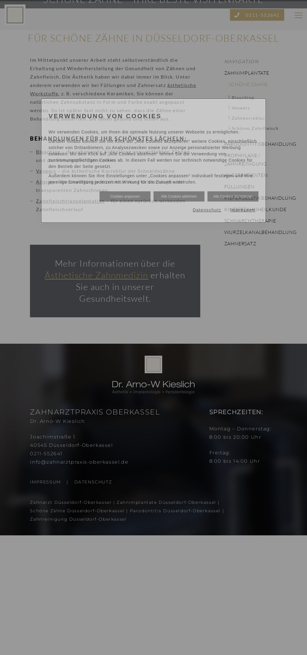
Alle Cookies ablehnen (179, 196)
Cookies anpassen (125, 196)
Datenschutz (207, 210)
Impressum (242, 210)
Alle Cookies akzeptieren (233, 196)
